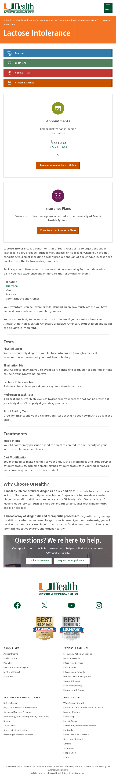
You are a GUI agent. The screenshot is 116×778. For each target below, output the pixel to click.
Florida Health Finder (73, 690)
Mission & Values (71, 712)
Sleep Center (9, 726)
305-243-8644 (58, 147)
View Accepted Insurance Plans (58, 230)
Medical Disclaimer (14, 767)
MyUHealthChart (11, 672)
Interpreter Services (73, 663)
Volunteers (68, 748)
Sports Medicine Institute (16, 730)
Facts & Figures (70, 721)
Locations (16, 63)
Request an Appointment (71, 560)
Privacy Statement (45, 767)
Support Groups (71, 681)
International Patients (74, 672)
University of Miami (73, 739)
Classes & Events (20, 83)
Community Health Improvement (79, 726)
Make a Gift (9, 677)
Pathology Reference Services (18, 735)
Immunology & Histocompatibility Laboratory (26, 717)
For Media (68, 730)
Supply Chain (69, 753)
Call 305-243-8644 (39, 560)
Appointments (10, 654)
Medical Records (71, 659)
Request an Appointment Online (58, 165)
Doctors (15, 53)
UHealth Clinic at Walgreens (77, 677)
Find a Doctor (10, 659)
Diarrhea (12, 286)
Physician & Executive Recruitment (20, 708)
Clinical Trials (18, 73)
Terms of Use (30, 767)
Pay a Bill (7, 663)
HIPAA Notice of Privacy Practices (68, 767)
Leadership (69, 717)
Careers (67, 744)
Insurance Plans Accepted (16, 668)
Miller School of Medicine (76, 735)
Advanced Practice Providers (17, 712)
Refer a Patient (10, 703)
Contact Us (68, 757)
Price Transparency (72, 686)
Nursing (7, 721)
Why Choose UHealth (73, 703)
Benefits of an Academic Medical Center (83, 708)
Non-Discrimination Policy (95, 767)
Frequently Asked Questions (77, 654)
